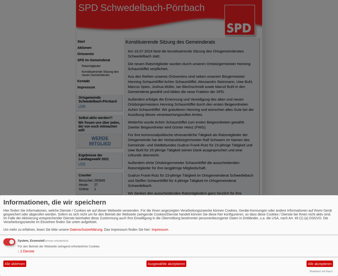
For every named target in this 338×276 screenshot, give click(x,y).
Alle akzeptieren (320, 264)
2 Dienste (26, 251)
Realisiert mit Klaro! (321, 271)
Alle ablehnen (15, 264)
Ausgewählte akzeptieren (166, 264)
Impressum (160, 229)
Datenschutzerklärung (86, 229)
